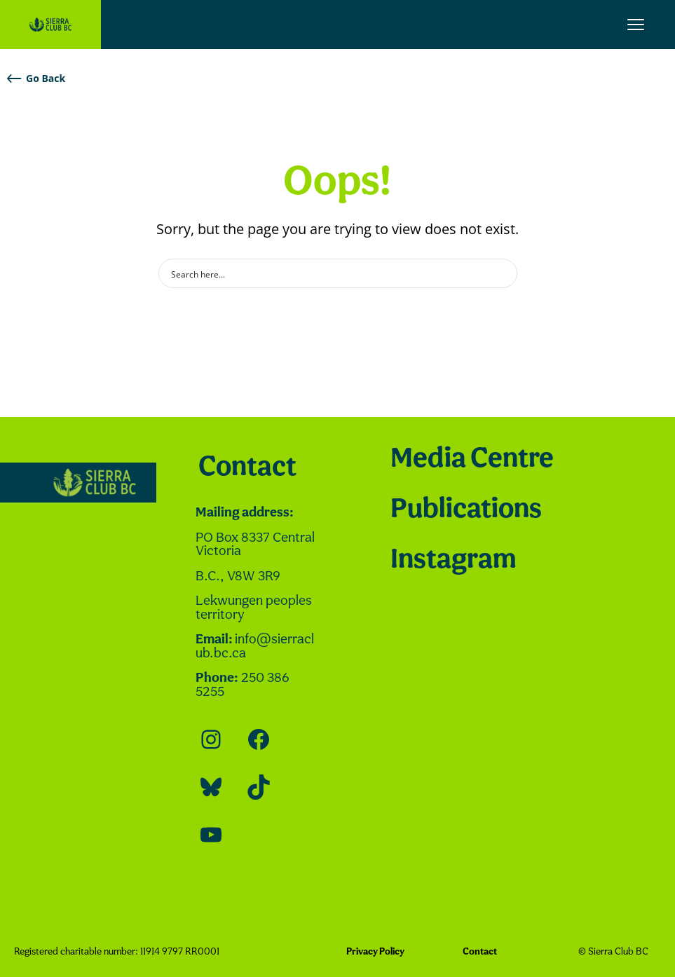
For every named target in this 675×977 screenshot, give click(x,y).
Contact (247, 468)
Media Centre (472, 460)
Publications (466, 510)
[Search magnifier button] (502, 273)
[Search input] (328, 273)
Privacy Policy (375, 952)
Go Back (36, 78)
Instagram (453, 561)
